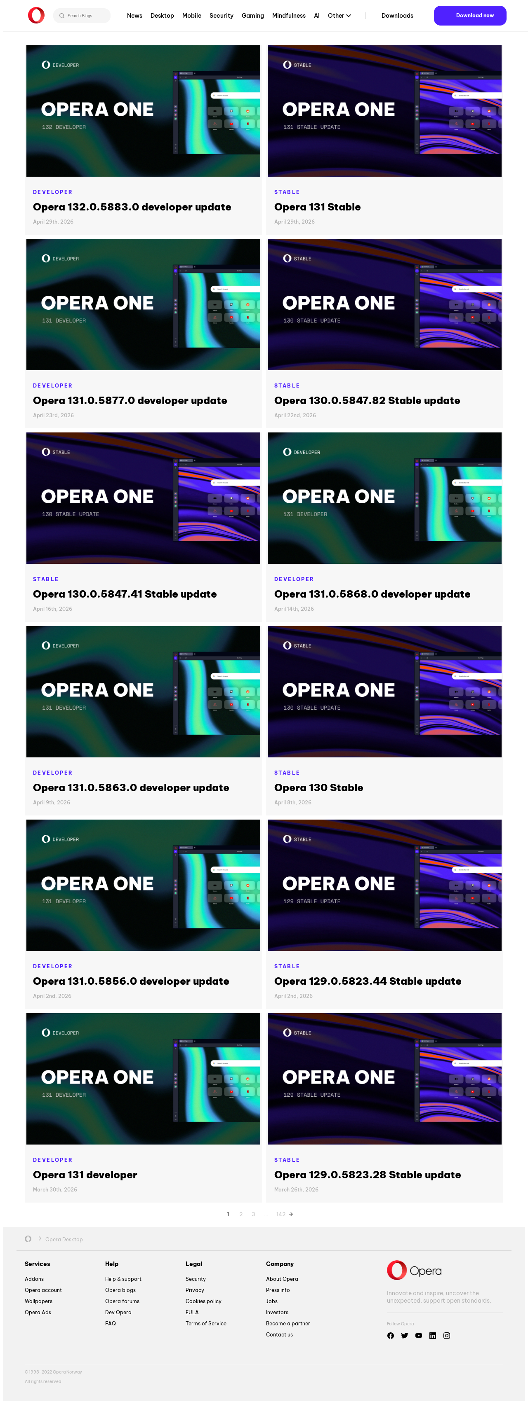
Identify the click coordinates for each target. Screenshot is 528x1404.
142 (280, 1213)
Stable (287, 192)
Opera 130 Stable (318, 787)
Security (221, 18)
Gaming (253, 18)
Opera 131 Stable (317, 207)
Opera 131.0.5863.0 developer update (131, 787)
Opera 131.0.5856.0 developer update (131, 981)
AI (317, 18)
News (134, 18)
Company (280, 1264)
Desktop (162, 18)
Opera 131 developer (85, 1174)
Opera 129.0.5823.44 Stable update (368, 981)
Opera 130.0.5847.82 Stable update (367, 400)
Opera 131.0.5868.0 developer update (372, 594)
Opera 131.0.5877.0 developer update (130, 400)
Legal (194, 1264)
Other (336, 18)
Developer (53, 192)
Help (111, 1264)
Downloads (397, 18)
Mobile (191, 18)
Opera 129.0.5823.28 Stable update (367, 1174)
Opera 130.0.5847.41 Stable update (125, 594)
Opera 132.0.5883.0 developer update (132, 207)
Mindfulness (289, 18)
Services (37, 1264)
